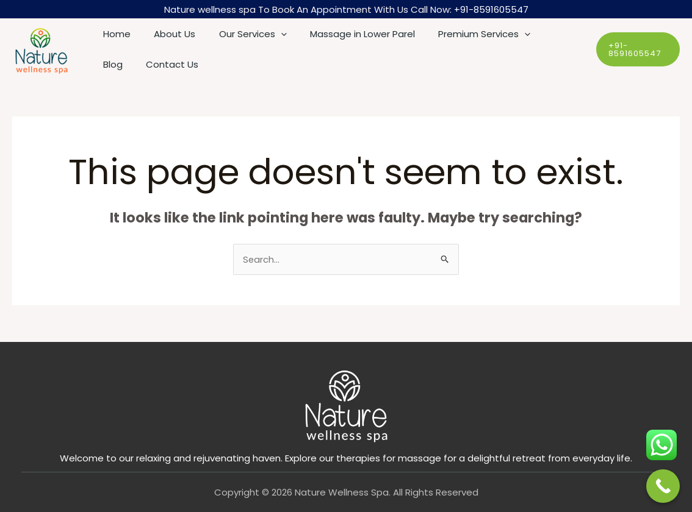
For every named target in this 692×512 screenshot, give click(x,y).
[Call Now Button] (663, 486)
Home (114, 33)
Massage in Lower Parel (344, 33)
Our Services (240, 34)
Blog (536, 33)
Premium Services (462, 34)
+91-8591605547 (491, 9)
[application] (268, 34)
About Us (167, 33)
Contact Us (127, 64)
